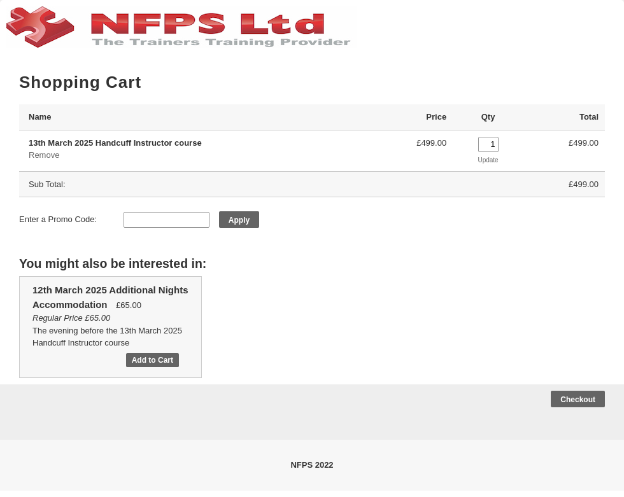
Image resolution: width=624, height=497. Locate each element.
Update (488, 160)
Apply (239, 220)
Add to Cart (152, 360)
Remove (44, 155)
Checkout (577, 399)
